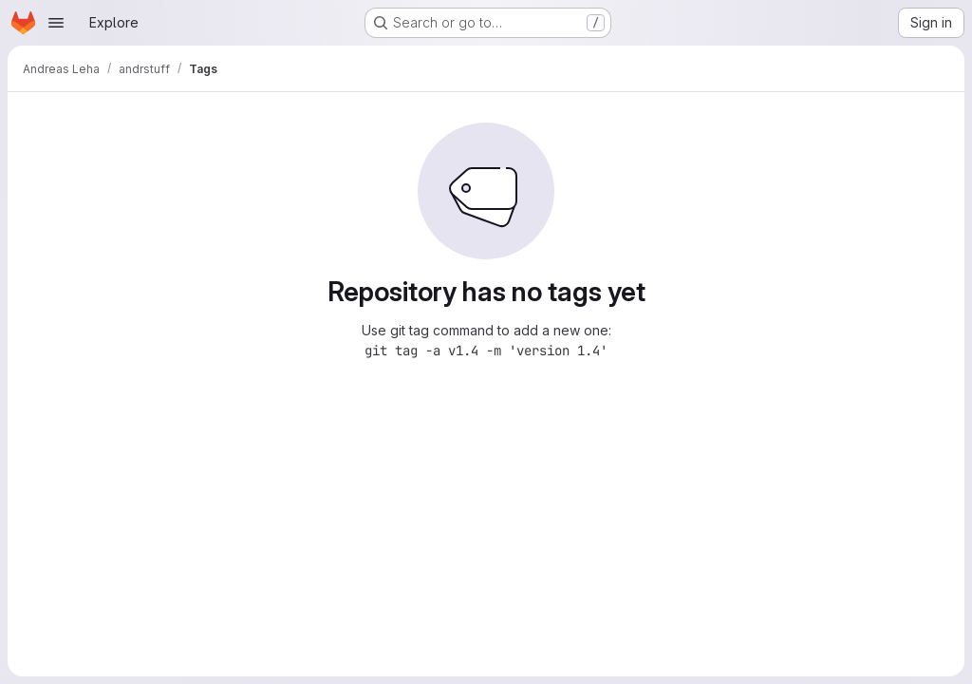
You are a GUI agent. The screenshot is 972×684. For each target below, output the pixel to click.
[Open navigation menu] (56, 23)
